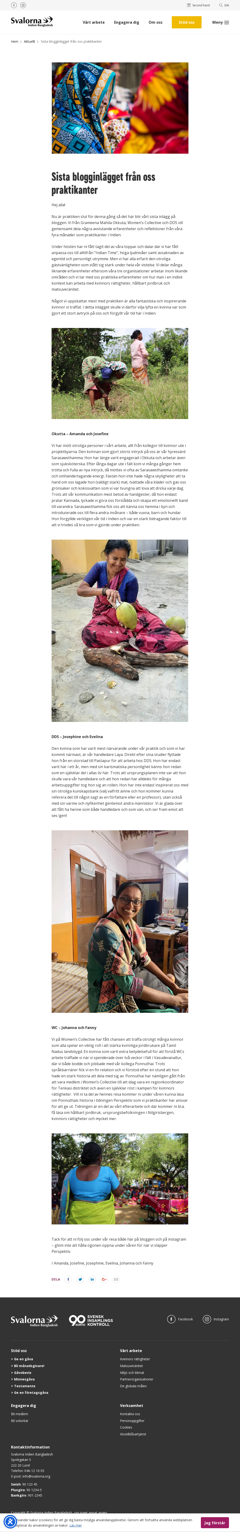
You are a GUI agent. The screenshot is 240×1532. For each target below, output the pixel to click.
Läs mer (75, 1525)
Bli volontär (19, 1420)
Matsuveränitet (131, 1366)
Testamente (24, 1386)
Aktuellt (29, 41)
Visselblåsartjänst (133, 1434)
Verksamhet (131, 1405)
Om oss (155, 22)
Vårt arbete (94, 22)
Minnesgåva (24, 1379)
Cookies (126, 1427)
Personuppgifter (132, 1420)
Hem (14, 41)
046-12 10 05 (34, 1470)
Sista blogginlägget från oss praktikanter (71, 41)
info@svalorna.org (36, 1476)
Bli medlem (19, 1414)
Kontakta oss (130, 1414)
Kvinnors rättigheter (135, 1359)
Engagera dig (126, 22)
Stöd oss (187, 22)
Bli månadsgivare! (29, 1366)
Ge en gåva (23, 1359)
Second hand (198, 5)
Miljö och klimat (132, 1372)
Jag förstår (215, 1522)
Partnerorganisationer (136, 1379)
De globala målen (133, 1386)
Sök (224, 5)
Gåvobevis (22, 1372)
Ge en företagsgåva (31, 1392)
